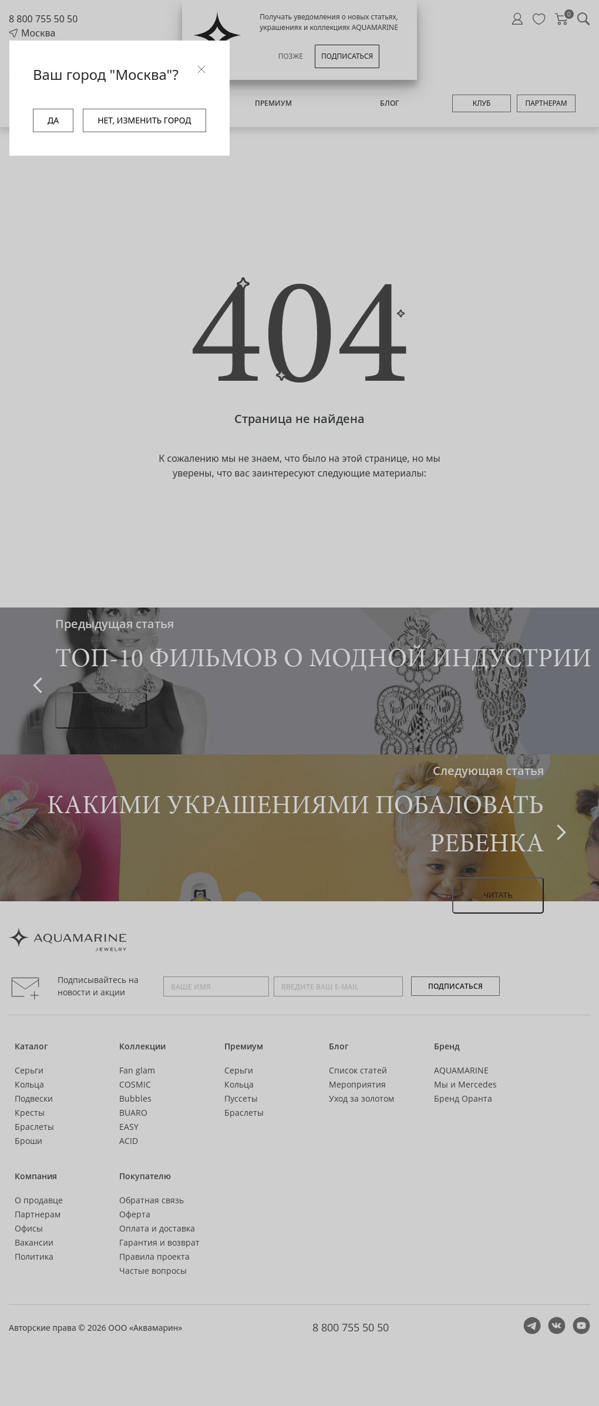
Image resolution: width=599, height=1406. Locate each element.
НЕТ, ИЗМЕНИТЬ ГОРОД (144, 120)
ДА (53, 120)
